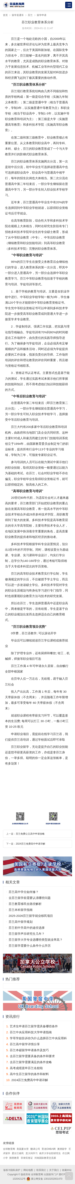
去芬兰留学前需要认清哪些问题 (30, 897)
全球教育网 (9, 1149)
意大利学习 (32, 1153)
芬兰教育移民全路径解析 (25, 903)
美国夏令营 (23, 1149)
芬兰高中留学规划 (21, 921)
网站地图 (28, 1170)
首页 (5, 15)
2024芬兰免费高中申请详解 (30, 843)
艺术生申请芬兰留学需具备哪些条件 (32, 1026)
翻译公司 (35, 1149)
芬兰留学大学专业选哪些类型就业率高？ (36, 939)
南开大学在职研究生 (50, 1153)
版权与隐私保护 (11, 1170)
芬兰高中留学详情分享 (23, 1044)
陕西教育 (14, 1158)
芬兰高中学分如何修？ (24, 892)
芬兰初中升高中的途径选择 (27, 927)
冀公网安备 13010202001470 (44, 1178)
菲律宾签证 (27, 1158)
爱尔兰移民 (18, 1153)
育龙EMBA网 (49, 1149)
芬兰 (30, 15)
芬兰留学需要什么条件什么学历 (30, 945)
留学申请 (41, 15)
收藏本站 (67, 1170)
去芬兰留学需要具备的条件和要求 (30, 1056)
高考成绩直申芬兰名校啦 (24, 1068)
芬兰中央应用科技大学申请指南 (29, 1032)
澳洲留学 (62, 1149)
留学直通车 (18, 15)
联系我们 (41, 1170)
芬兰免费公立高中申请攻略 (30, 833)
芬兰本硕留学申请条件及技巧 (27, 1050)
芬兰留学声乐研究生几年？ (27, 933)
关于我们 (54, 1170)
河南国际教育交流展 (45, 1158)
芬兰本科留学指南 (21, 909)
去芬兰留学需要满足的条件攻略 (29, 1062)
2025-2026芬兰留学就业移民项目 (31, 915)
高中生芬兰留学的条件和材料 (27, 1074)
